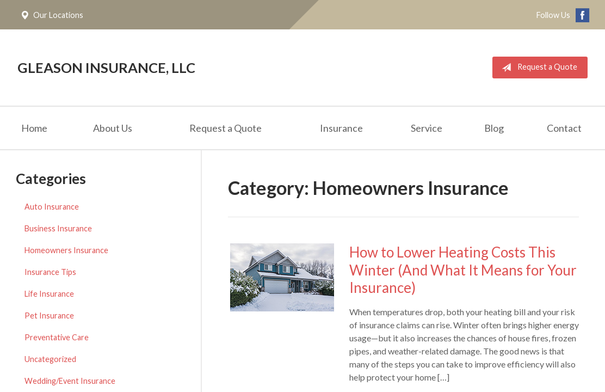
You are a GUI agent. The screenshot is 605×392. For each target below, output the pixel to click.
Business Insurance (58, 228)
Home (34, 128)
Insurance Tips (50, 272)
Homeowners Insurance (66, 250)
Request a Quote (537, 67)
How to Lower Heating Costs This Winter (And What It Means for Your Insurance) (463, 269)
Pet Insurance (49, 315)
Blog (494, 128)
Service (426, 128)
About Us (112, 128)
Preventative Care (56, 337)
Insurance (341, 128)
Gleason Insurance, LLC (106, 67)
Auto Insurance (51, 206)
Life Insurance (49, 293)
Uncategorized (50, 359)
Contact (564, 128)
